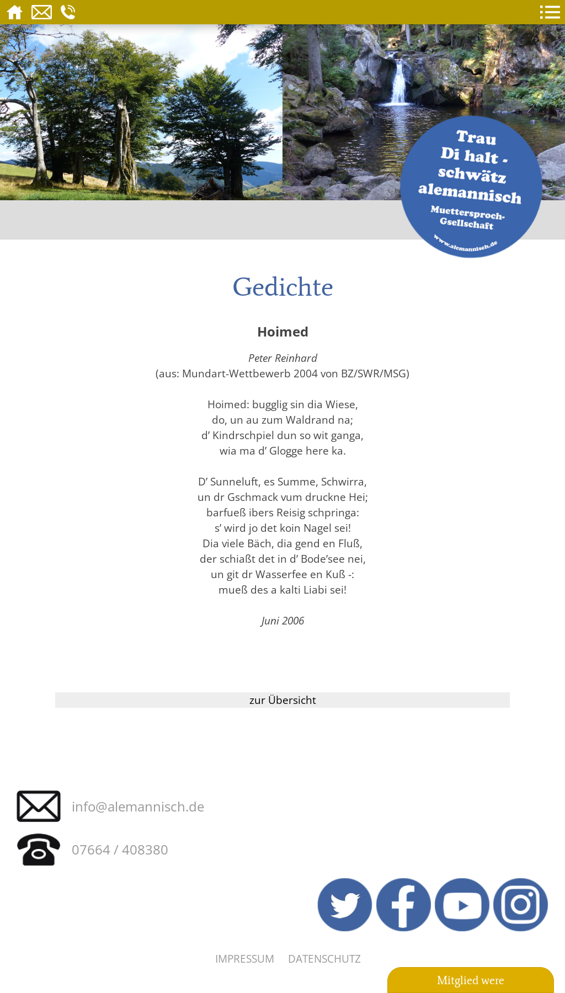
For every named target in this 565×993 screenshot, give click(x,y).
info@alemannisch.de (138, 806)
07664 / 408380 (120, 849)
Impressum (244, 958)
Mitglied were (470, 980)
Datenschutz (324, 958)
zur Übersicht (282, 700)
